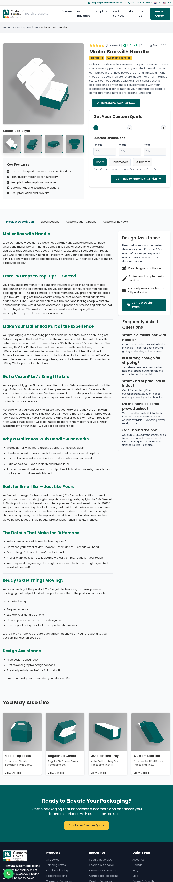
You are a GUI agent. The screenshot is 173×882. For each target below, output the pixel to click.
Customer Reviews (115, 222)
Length (97, 144)
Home (68, 11)
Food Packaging (56, 876)
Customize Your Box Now (116, 103)
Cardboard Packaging (103, 876)
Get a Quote (159, 14)
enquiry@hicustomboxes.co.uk (107, 2)
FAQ (135, 870)
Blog (132, 11)
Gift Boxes (52, 860)
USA (167, 2)
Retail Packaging (57, 870)
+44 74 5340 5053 (140, 2)
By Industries (83, 14)
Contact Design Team (140, 305)
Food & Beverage (100, 860)
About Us (138, 860)
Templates (101, 11)
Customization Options (81, 222)
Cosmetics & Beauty (102, 870)
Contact (138, 865)
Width (122, 144)
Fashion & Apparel (101, 865)
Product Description (20, 222)
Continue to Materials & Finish (138, 179)
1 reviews (113, 45)
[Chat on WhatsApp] (8, 874)
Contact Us (144, 14)
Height (148, 144)
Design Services (119, 14)
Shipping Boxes (56, 865)
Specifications (50, 222)
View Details (13, 773)
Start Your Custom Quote (86, 825)
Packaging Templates (25, 27)
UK (157, 2)
